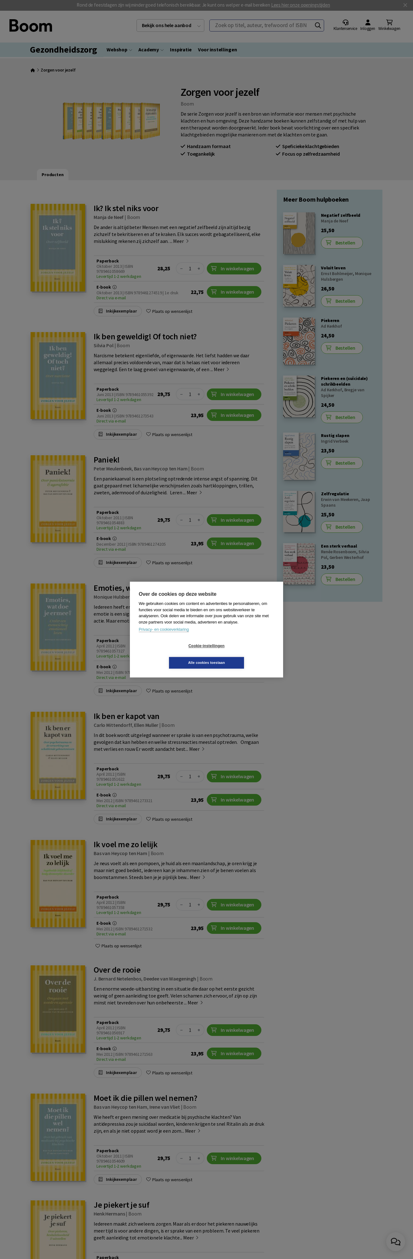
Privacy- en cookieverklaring (164, 637)
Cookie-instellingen (169, 654)
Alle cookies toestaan (244, 654)
